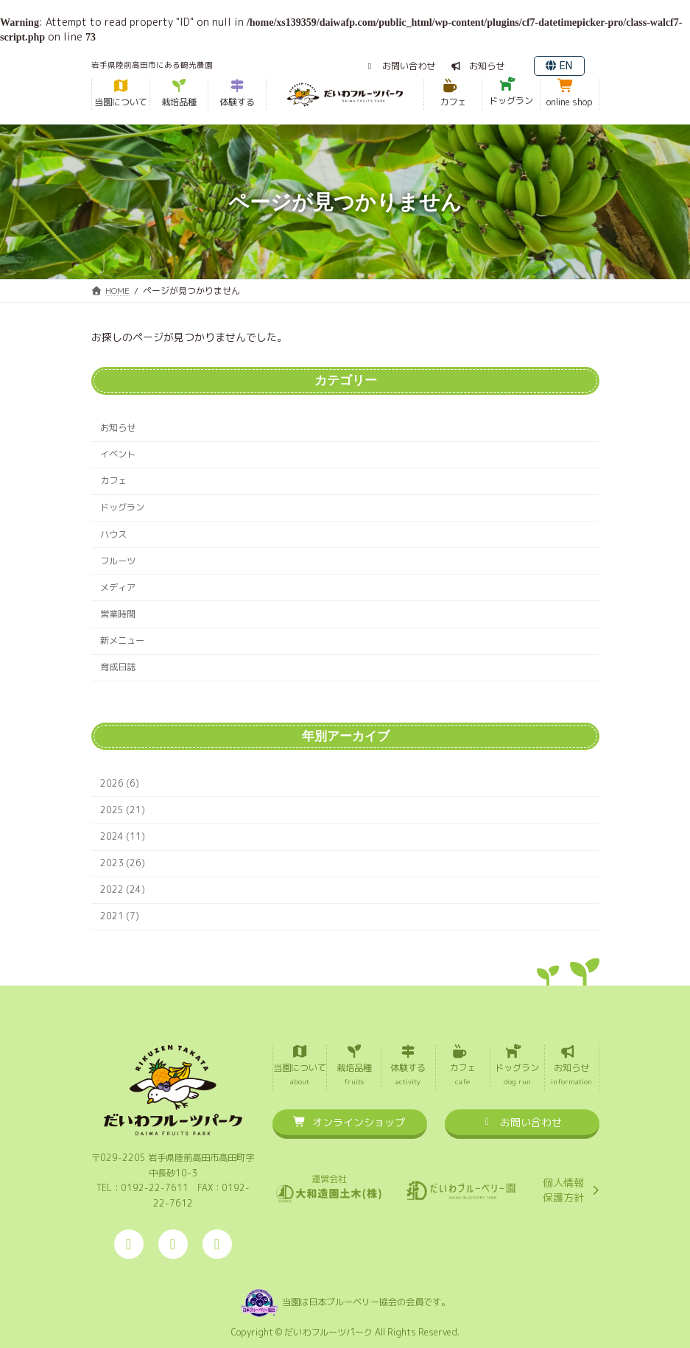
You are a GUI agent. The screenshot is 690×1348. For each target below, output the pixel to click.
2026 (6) (119, 783)
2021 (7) (119, 916)
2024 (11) (122, 836)
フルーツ (117, 561)
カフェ (113, 480)
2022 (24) (122, 889)
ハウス (113, 534)
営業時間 (117, 614)
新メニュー (122, 640)
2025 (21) (122, 810)
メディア (117, 587)
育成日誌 (117, 667)
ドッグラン (122, 507)
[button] (399, 66)
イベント (117, 454)
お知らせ (117, 427)
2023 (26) (122, 863)
